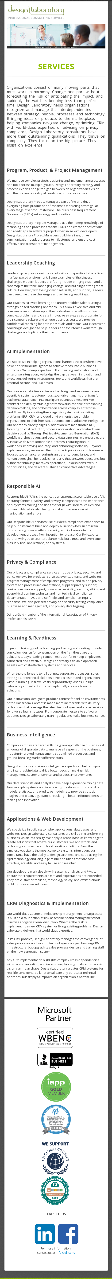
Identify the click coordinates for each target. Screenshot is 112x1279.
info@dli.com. (65, 1252)
